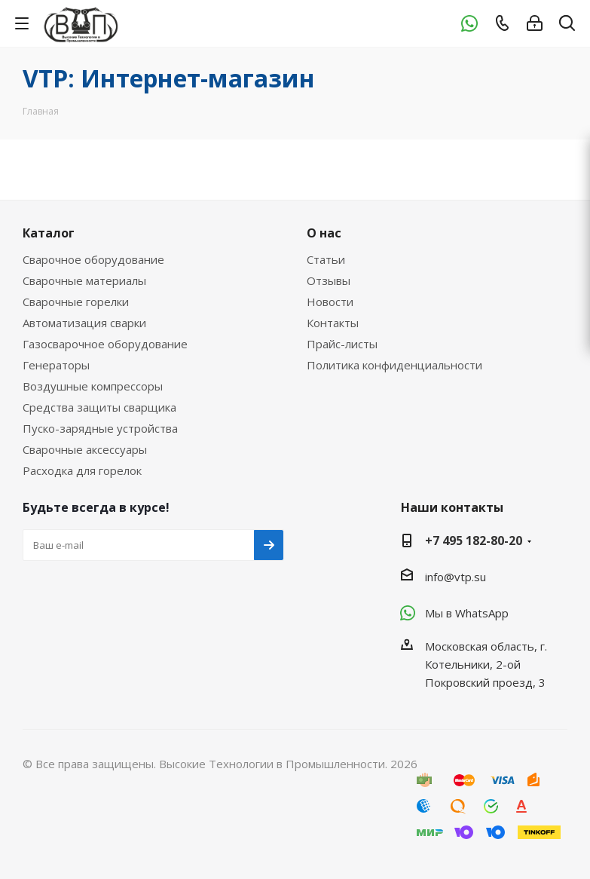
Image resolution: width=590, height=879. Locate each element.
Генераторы (56, 364)
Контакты (333, 322)
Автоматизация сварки (84, 322)
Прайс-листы (342, 343)
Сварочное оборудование (93, 259)
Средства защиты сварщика (99, 407)
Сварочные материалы (84, 280)
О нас (324, 233)
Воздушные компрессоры (93, 386)
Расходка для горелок (82, 470)
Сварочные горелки (76, 301)
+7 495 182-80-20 (473, 540)
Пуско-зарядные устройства (100, 428)
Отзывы (328, 280)
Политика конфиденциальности (394, 364)
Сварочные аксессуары (85, 449)
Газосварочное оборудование (105, 343)
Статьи (326, 259)
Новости (330, 301)
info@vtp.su (455, 576)
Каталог (49, 233)
